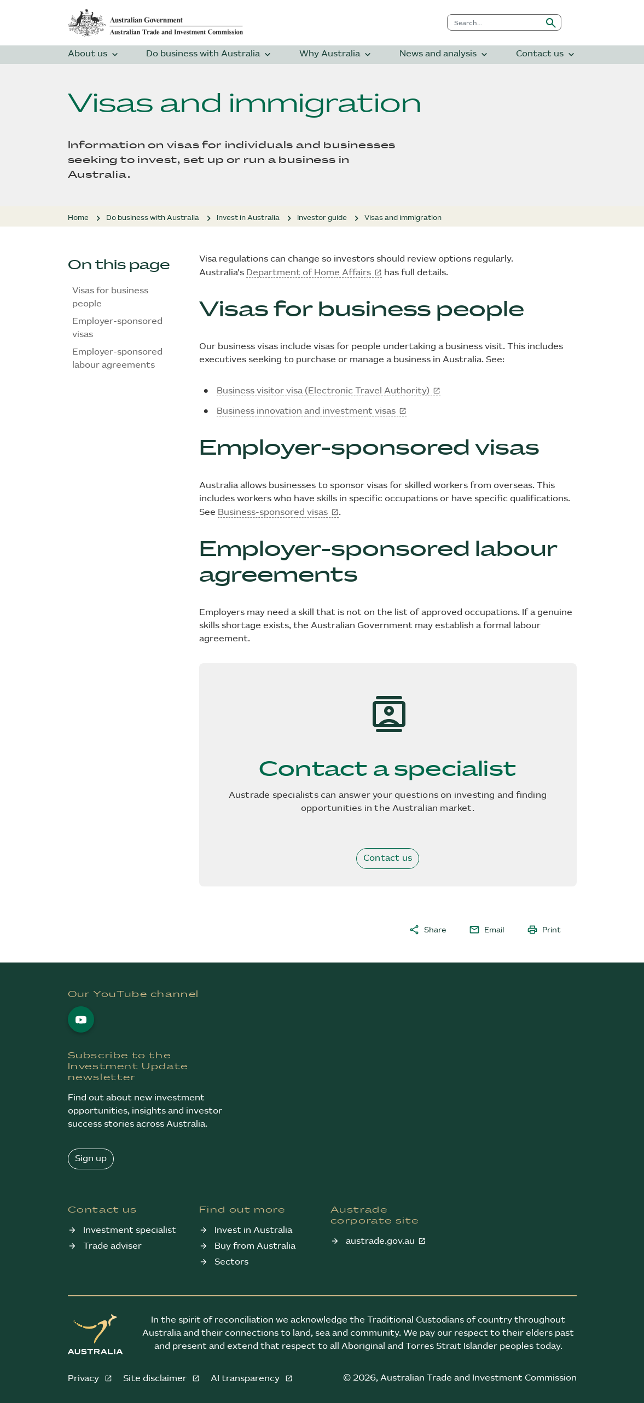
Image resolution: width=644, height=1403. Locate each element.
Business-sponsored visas (273, 512)
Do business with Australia (209, 54)
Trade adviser (112, 1246)
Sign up (91, 1158)
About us (94, 54)
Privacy (84, 1378)
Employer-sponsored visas (117, 328)
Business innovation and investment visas (306, 411)
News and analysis (444, 54)
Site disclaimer (156, 1378)
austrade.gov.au (380, 1241)
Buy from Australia (254, 1246)
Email (486, 929)
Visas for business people (110, 297)
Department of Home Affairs (308, 272)
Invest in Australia (248, 218)
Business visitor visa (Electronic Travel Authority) (323, 391)
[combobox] (494, 22)
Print (544, 929)
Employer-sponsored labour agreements (117, 358)
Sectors (231, 1262)
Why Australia (336, 54)
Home (78, 218)
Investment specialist (129, 1230)
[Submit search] (551, 22)
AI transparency (246, 1378)
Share (427, 929)
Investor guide (322, 218)
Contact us (546, 54)
